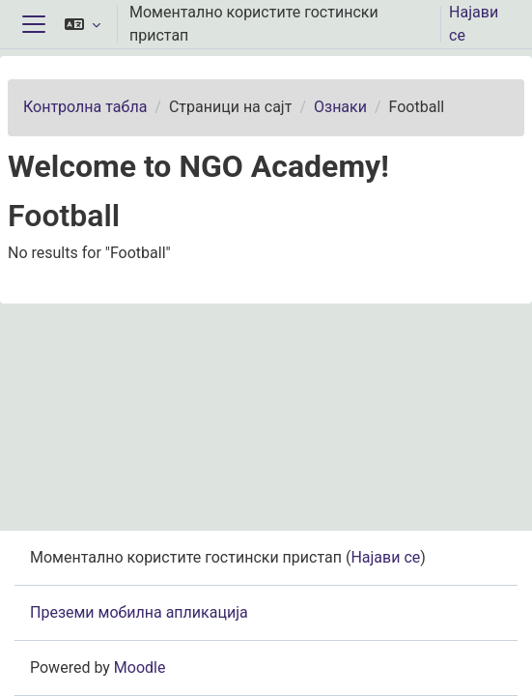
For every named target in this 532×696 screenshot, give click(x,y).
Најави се (473, 23)
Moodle (140, 667)
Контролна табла (85, 107)
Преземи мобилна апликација (139, 612)
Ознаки (340, 107)
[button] (82, 24)
